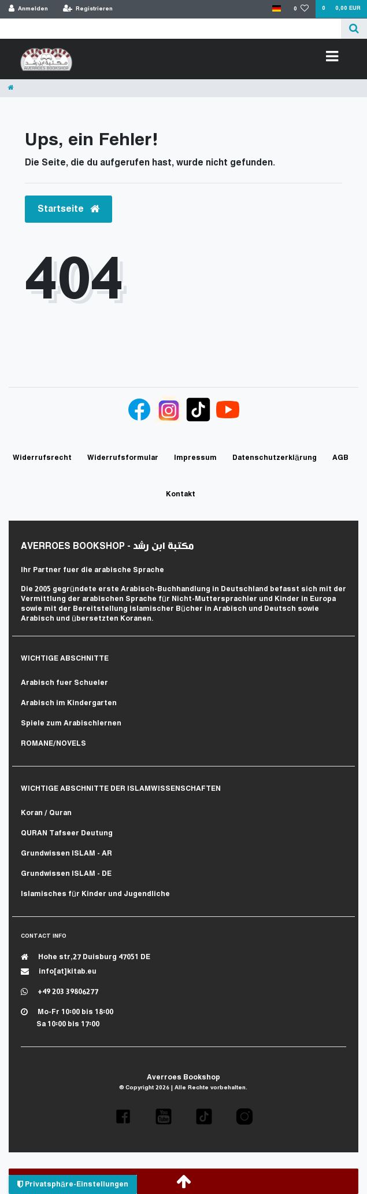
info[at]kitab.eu (59, 971)
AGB (340, 458)
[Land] (276, 9)
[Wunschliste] (301, 9)
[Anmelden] (28, 9)
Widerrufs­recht (42, 458)
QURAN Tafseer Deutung (67, 833)
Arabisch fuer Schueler (64, 683)
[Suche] (354, 29)
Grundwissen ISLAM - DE (66, 873)
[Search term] (170, 29)
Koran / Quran (46, 813)
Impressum (195, 458)
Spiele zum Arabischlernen (71, 723)
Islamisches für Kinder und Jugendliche (95, 894)
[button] (123, 1116)
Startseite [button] (68, 209)
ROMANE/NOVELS (53, 743)
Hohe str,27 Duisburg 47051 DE (85, 957)
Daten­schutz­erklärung (274, 458)
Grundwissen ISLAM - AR (66, 853)
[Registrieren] (87, 9)
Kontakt (180, 494)
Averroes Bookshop (183, 1077)
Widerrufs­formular (122, 458)
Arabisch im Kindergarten (69, 703)
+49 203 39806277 (59, 991)
